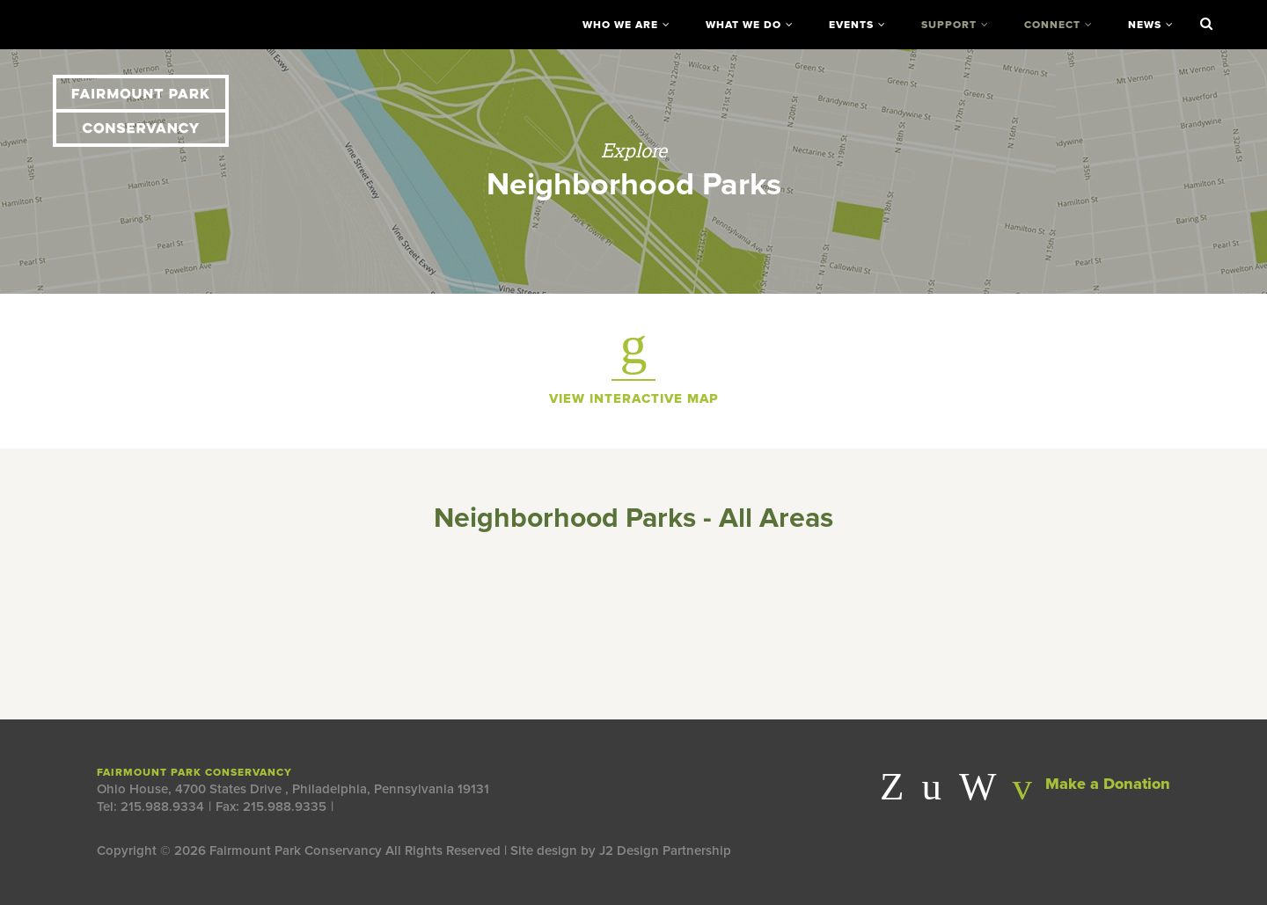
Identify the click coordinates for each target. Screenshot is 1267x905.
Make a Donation (1091, 783)
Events (851, 24)
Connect (1052, 24)
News (1144, 24)
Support (949, 24)
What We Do (743, 24)
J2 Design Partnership (665, 850)
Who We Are (620, 24)
